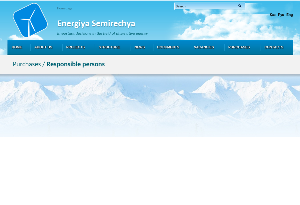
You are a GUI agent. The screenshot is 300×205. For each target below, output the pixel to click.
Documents (168, 47)
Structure (109, 47)
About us (43, 47)
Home (17, 47)
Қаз (273, 15)
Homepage (64, 8)
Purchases (239, 47)
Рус (281, 15)
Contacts (274, 47)
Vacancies (204, 47)
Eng (289, 15)
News (140, 47)
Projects (75, 47)
